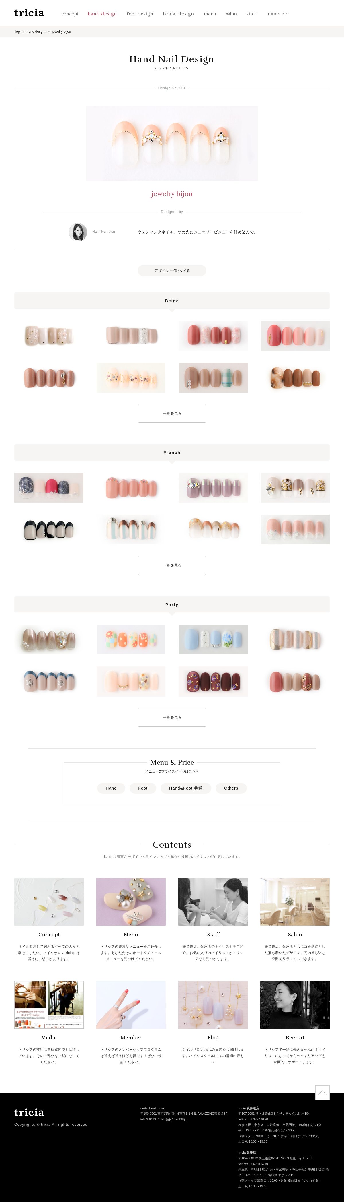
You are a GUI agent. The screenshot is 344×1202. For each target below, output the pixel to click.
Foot (143, 788)
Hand (111, 788)
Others (231, 788)
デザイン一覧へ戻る (172, 270)
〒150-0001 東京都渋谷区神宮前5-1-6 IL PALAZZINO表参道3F (183, 1114)
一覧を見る (172, 413)
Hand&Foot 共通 (186, 788)
